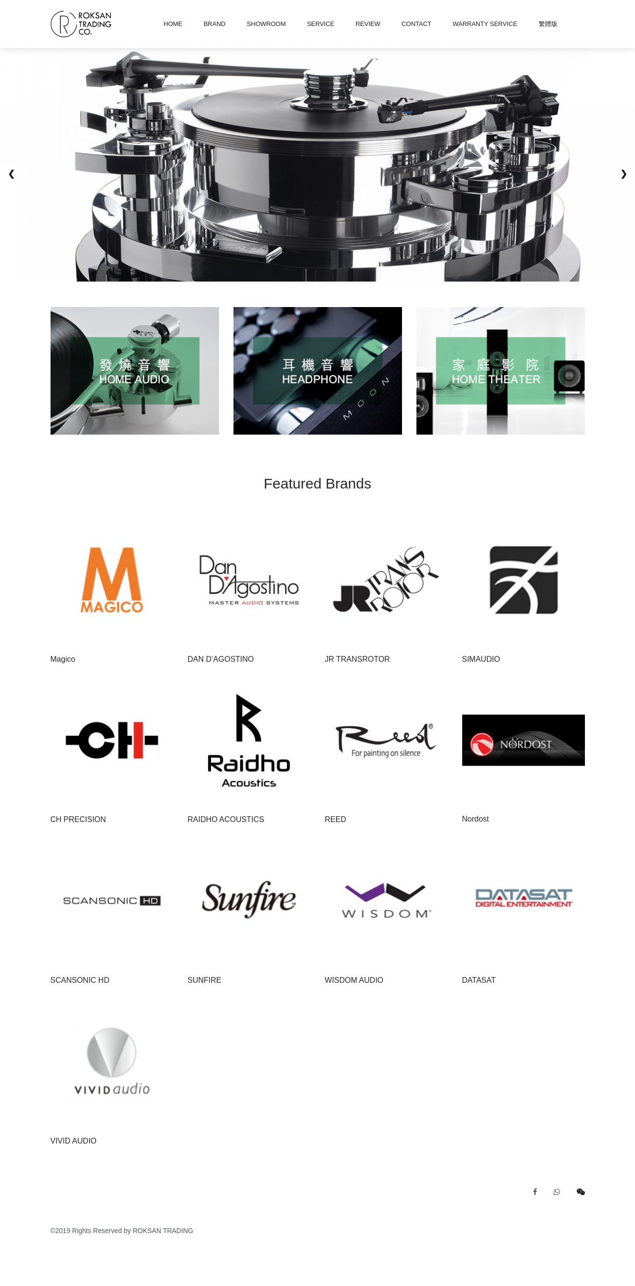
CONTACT (416, 23)
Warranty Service (485, 23)
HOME (173, 23)
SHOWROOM (266, 23)
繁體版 (548, 23)
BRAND (215, 23)
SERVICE (321, 23)
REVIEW (368, 23)
